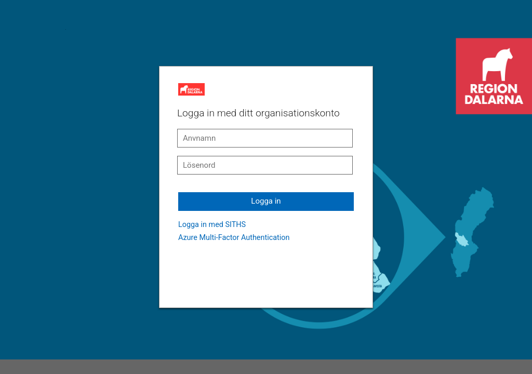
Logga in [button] (266, 201)
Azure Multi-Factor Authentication (233, 237)
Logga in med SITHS (212, 224)
